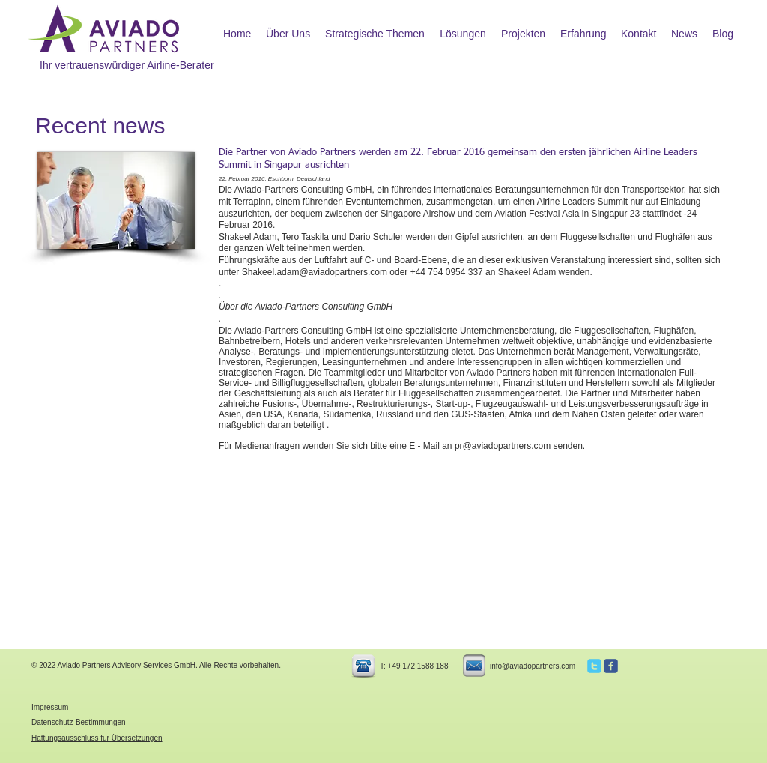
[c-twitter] (594, 666)
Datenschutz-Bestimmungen (78, 722)
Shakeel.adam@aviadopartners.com (314, 272)
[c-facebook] (611, 666)
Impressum (49, 707)
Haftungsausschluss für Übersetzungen (97, 738)
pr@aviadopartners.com (503, 446)
